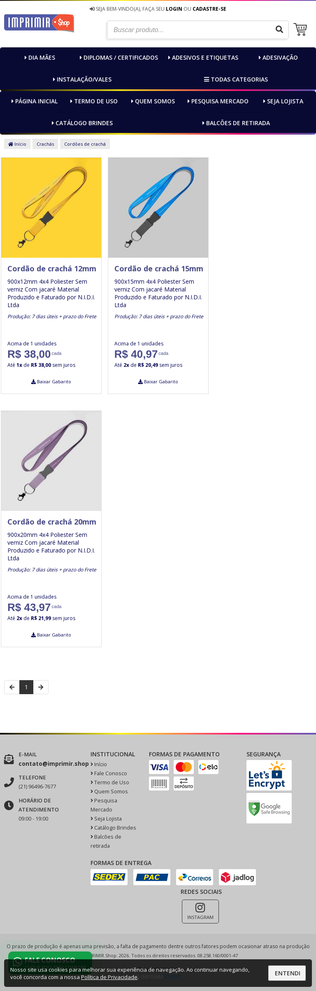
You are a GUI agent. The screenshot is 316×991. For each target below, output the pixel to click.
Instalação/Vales (81, 79)
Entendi (287, 973)
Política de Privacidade (109, 977)
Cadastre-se (209, 8)
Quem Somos (152, 101)
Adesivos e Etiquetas (202, 57)
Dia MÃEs (39, 57)
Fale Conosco (109, 773)
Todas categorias (235, 79)
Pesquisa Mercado (217, 101)
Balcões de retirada (235, 123)
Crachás (45, 144)
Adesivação (277, 57)
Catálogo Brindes (81, 123)
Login (174, 8)
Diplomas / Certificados (118, 57)
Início (17, 144)
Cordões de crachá (85, 144)
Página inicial (33, 101)
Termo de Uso (93, 101)
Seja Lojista (282, 101)
